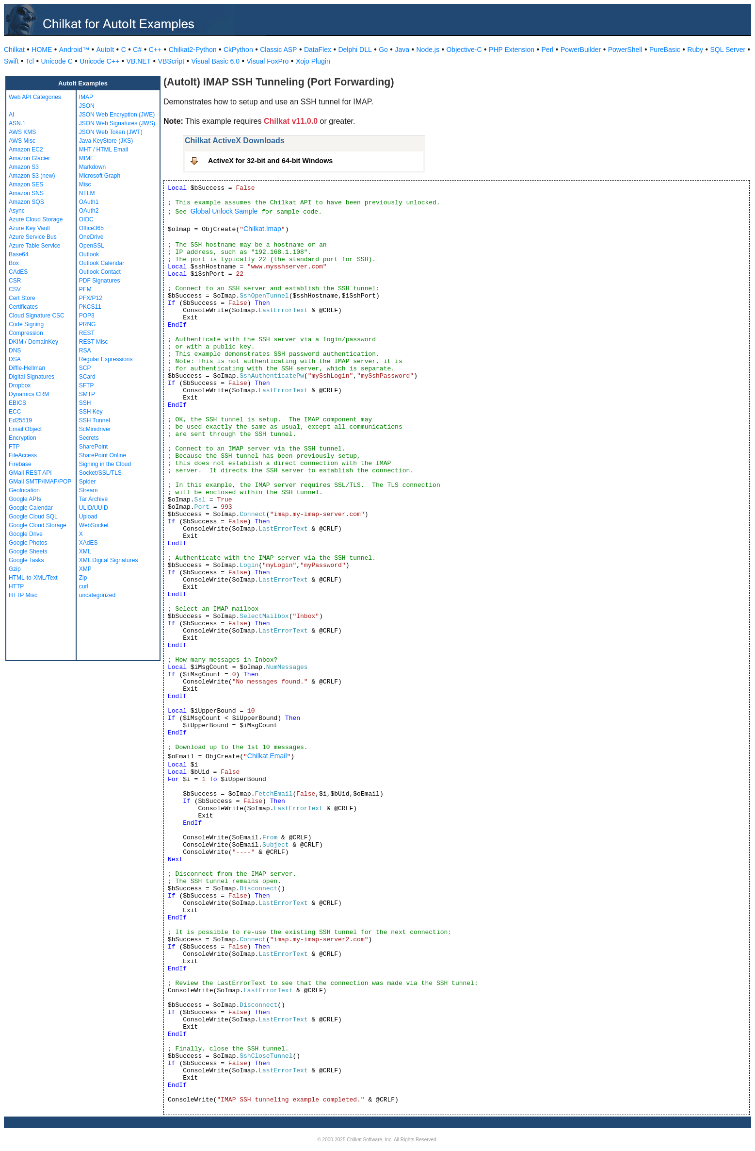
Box (14, 263)
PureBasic (664, 49)
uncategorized (97, 595)
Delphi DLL (354, 49)
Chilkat (14, 49)
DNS (15, 350)
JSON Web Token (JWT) (111, 132)
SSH (85, 403)
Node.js (428, 49)
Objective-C (464, 49)
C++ (155, 49)
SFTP (86, 385)
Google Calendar (31, 507)
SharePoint (93, 446)
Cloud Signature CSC (36, 315)
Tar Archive (93, 499)
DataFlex (317, 49)
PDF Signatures (99, 280)
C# (137, 49)
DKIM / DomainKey (33, 341)
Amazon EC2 (26, 149)
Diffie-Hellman (27, 368)
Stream (88, 490)
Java (402, 49)
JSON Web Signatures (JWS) (117, 123)
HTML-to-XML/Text (33, 577)
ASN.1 (17, 123)
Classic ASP (278, 49)
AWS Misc (22, 140)
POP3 (87, 315)
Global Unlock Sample (224, 211)
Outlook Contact (100, 271)
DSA (15, 359)
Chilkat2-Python (193, 49)
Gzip (15, 569)
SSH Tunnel (94, 420)
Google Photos (28, 542)
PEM (85, 289)
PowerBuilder (581, 49)
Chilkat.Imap (262, 229)
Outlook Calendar (101, 263)
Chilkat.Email (267, 756)
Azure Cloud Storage (36, 219)
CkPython (238, 49)
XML (85, 551)
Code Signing (26, 324)
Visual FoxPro (267, 61)
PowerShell (625, 49)
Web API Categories (35, 97)
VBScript (171, 61)
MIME (86, 158)
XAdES (88, 542)
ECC (15, 411)
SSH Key (91, 411)
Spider (87, 481)
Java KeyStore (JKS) (106, 140)
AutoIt (105, 49)
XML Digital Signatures (108, 560)
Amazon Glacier (29, 158)
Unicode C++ (99, 61)
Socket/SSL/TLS (100, 472)
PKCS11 (90, 306)
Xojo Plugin (313, 61)
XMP (85, 569)
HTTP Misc (23, 595)
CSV (15, 289)
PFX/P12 (90, 298)
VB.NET (139, 61)
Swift (11, 61)
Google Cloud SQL (33, 516)
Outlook (89, 254)
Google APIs (25, 499)
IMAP (86, 97)
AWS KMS (22, 132)
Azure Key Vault (29, 228)
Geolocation (24, 490)
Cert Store (22, 298)
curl (83, 586)
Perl (548, 49)
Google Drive (26, 534)
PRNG (87, 324)
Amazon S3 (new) (32, 175)
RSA (85, 350)
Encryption (22, 437)
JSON (87, 105)
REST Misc (93, 341)
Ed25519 (20, 420)
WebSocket (94, 525)
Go (383, 49)
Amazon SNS (26, 193)
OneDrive (91, 237)
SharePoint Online (102, 455)
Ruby (695, 49)
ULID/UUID (93, 507)
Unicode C (56, 61)
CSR (15, 280)
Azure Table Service (35, 245)
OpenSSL (91, 245)
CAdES (18, 271)
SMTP (87, 394)
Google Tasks (26, 560)
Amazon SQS (26, 202)
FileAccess (23, 455)
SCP (85, 368)
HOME (42, 49)
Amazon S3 (24, 167)
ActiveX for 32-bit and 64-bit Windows (270, 161)
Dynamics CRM (29, 394)
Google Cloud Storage (37, 525)
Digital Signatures (31, 376)
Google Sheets (28, 551)
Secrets (89, 437)
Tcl (30, 61)
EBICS (17, 403)
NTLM (87, 193)
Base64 (19, 254)
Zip (83, 577)
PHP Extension (511, 49)
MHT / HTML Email (103, 149)
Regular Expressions (106, 359)
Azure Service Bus (33, 237)
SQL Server (728, 49)
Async (17, 210)
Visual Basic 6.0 (216, 61)
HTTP (16, 586)
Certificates (23, 306)
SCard (87, 376)
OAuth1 (89, 202)
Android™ (74, 49)
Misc (85, 184)
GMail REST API (30, 472)
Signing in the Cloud (105, 464)
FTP (14, 446)
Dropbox (20, 385)
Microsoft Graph (99, 175)
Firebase (20, 464)
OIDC (86, 219)
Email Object (25, 429)
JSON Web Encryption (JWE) (117, 114)
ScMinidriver (95, 429)
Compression (26, 333)
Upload (88, 516)
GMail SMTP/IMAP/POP (40, 481)
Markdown (92, 167)
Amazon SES (26, 184)
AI (11, 114)
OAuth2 (89, 210)
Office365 (91, 228)
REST (87, 333)
